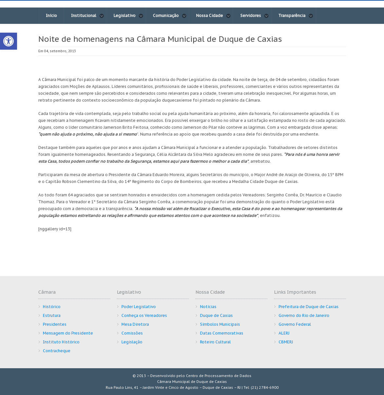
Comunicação (170, 15)
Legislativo (128, 15)
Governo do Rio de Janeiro (304, 315)
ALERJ (284, 333)
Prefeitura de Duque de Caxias (308, 306)
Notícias (208, 306)
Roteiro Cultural (215, 341)
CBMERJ (286, 341)
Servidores (254, 15)
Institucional (87, 15)
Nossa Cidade (213, 15)
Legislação (131, 341)
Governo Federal (295, 324)
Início (51, 15)
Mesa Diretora (135, 324)
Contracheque (56, 350)
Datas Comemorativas (221, 333)
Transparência (295, 15)
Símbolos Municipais (220, 324)
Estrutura (52, 315)
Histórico (52, 306)
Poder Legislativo (138, 306)
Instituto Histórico (61, 341)
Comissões (132, 333)
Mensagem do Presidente (68, 333)
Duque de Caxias (216, 315)
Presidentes (54, 324)
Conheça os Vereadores (144, 315)
